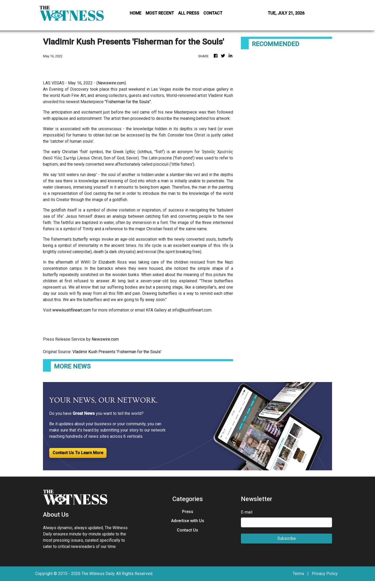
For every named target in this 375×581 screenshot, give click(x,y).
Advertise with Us (187, 520)
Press (187, 511)
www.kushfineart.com (71, 310)
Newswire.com (111, 82)
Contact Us (187, 530)
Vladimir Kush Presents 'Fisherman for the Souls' (117, 351)
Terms (298, 573)
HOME (135, 13)
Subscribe (286, 538)
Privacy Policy (325, 573)
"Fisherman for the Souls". (128, 101)
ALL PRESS (188, 13)
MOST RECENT (160, 13)
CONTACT (212, 13)
